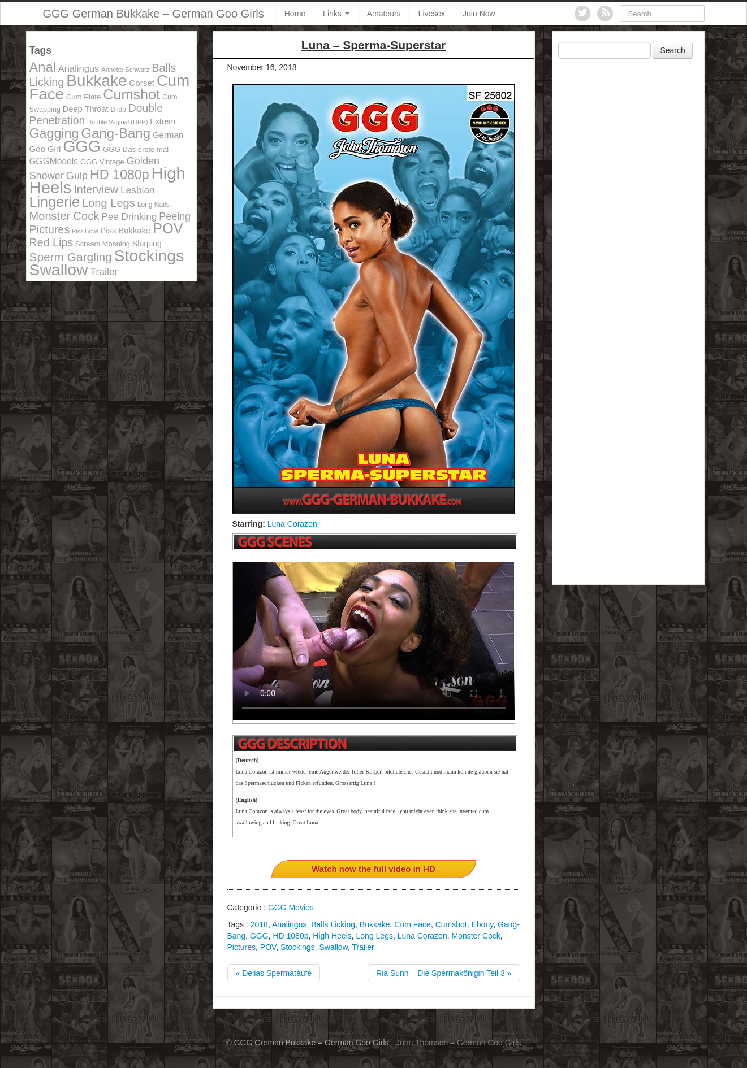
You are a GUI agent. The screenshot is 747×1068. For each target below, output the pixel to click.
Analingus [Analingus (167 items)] (79, 68)
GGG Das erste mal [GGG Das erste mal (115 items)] (136, 149)
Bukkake (375, 924)
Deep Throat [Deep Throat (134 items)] (86, 109)
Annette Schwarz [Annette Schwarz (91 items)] (125, 69)
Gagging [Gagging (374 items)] (54, 133)
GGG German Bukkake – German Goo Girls (153, 13)
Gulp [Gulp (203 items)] (77, 175)
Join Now (479, 13)
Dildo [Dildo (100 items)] (118, 110)
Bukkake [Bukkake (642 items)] (96, 80)
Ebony (482, 924)
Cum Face (412, 924)
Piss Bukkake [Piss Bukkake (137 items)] (125, 230)
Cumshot (451, 924)
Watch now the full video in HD (373, 869)
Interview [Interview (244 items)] (96, 189)
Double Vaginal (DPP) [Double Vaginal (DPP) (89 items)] (117, 122)
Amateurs (384, 13)
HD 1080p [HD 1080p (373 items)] (119, 174)
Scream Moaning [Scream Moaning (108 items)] (102, 244)
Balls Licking (333, 924)
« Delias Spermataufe (274, 973)
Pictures (241, 947)
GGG (259, 935)
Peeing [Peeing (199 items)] (175, 216)
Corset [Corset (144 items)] (141, 83)
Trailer (363, 947)
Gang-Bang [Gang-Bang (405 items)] (115, 133)
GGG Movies (291, 907)
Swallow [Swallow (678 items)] (58, 270)
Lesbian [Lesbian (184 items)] (137, 190)
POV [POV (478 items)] (168, 228)
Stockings (297, 947)
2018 (259, 924)
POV (268, 947)
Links (336, 13)
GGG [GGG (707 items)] (82, 146)
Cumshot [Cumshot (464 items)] (131, 94)
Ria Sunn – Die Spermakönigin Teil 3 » (443, 973)
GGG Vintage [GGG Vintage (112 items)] (102, 162)
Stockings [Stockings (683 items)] (149, 255)
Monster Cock (475, 935)
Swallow (333, 947)
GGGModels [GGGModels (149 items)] (53, 161)
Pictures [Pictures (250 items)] (49, 229)
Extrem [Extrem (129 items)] (162, 121)
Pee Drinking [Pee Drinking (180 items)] (129, 216)
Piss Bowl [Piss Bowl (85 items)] (85, 231)
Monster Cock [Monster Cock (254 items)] (64, 216)
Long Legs (374, 935)
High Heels (332, 935)
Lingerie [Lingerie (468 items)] (54, 202)
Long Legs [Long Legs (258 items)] (108, 203)
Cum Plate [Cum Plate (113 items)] (83, 97)
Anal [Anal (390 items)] (42, 67)
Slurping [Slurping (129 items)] (147, 243)
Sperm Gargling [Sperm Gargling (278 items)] (70, 256)
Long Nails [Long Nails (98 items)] (153, 205)
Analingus (289, 924)
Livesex (431, 13)
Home (294, 13)
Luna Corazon (292, 523)
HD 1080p (290, 935)
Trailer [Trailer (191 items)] (104, 271)
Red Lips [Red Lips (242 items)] (51, 242)
